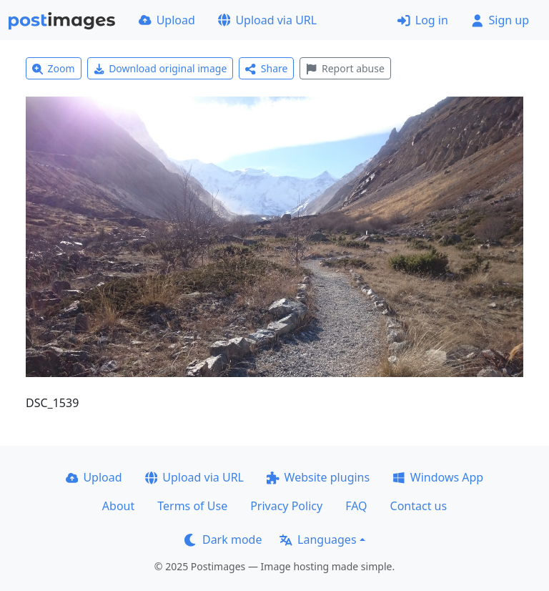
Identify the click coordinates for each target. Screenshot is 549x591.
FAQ (356, 506)
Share (266, 68)
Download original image (160, 68)
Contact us (418, 506)
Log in (422, 20)
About (118, 506)
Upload (167, 20)
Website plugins (318, 477)
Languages (318, 539)
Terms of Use (192, 506)
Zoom (53, 68)
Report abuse (345, 68)
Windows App (437, 477)
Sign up (500, 20)
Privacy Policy (286, 506)
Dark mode (223, 539)
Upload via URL (267, 20)
